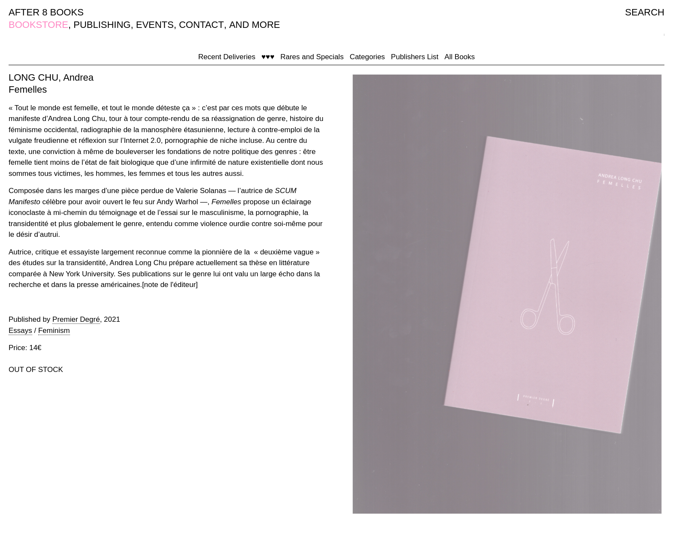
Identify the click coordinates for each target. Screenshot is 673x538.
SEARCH (644, 12)
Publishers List (415, 57)
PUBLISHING (101, 24)
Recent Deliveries (226, 57)
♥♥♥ (267, 57)
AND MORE (254, 24)
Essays (20, 330)
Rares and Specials (311, 57)
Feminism (54, 330)
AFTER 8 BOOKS (46, 12)
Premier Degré (76, 319)
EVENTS (155, 24)
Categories (367, 57)
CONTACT (201, 24)
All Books (459, 57)
